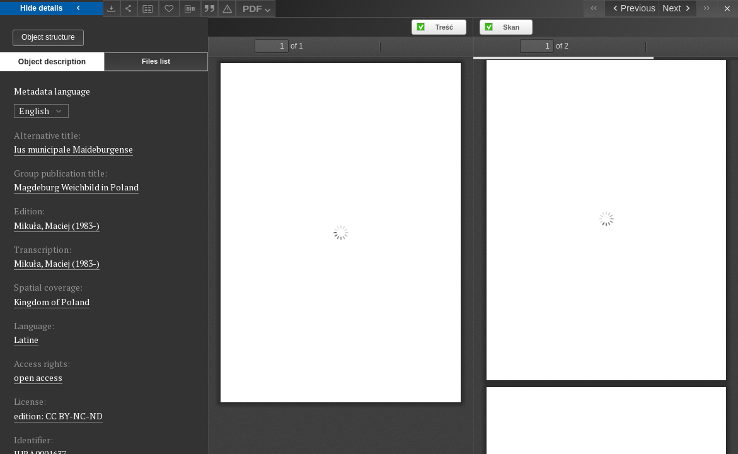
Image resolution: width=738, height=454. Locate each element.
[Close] (727, 8)
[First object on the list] (594, 8)
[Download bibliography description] (190, 9)
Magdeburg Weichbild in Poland (76, 187)
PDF (258, 10)
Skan (511, 27)
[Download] (111, 8)
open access (38, 377)
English (41, 111)
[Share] (129, 8)
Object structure (48, 37)
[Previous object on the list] (631, 8)
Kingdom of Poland (51, 302)
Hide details (51, 8)
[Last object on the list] (706, 8)
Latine (26, 340)
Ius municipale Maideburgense (73, 149)
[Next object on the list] (677, 8)
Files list (156, 61)
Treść (444, 27)
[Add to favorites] (169, 8)
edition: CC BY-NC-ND (58, 416)
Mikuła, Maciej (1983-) (57, 225)
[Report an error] (227, 8)
